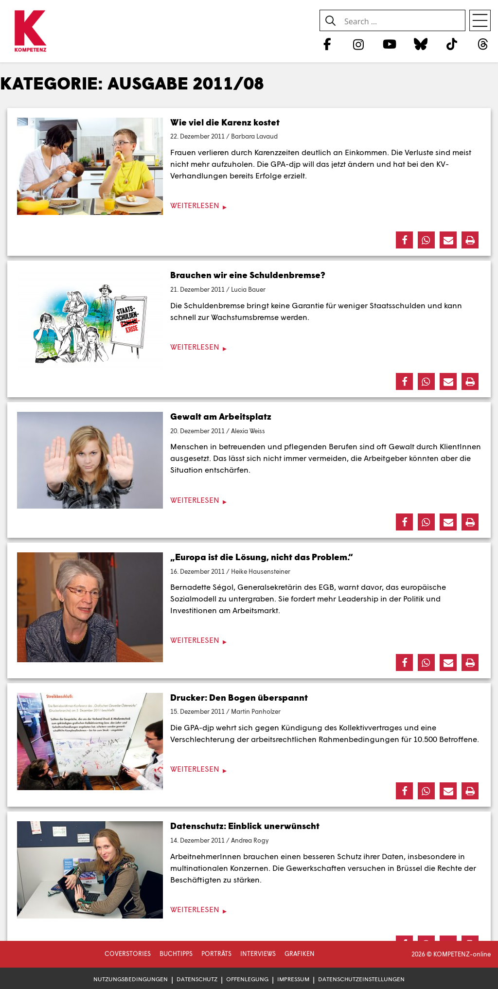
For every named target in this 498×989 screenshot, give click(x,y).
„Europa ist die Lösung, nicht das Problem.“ (261, 556)
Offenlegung (247, 979)
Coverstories (128, 953)
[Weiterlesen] (249, 205)
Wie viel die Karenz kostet (225, 122)
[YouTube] (389, 43)
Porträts (216, 953)
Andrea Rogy (249, 840)
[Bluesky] (420, 43)
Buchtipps (176, 953)
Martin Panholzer (256, 711)
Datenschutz (197, 979)
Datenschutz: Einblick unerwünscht (245, 825)
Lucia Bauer (248, 289)
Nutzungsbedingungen (130, 979)
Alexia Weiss (248, 431)
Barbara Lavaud (254, 136)
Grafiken (300, 953)
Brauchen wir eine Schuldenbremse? (247, 274)
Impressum (293, 979)
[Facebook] (327, 43)
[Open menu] (480, 20)
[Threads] (483, 43)
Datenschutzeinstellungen (361, 979)
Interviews (258, 953)
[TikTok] (452, 43)
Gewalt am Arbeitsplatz (220, 416)
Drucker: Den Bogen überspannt (239, 697)
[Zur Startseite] (30, 31)
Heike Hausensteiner (260, 571)
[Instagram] (358, 43)
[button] (404, 239)
